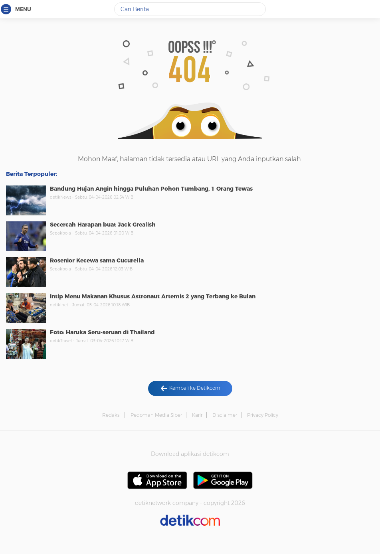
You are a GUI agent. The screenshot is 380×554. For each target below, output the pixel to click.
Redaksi (111, 415)
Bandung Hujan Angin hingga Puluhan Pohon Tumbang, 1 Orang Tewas (151, 188)
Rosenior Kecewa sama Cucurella (97, 260)
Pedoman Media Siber (156, 415)
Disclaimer (224, 415)
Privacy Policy (262, 415)
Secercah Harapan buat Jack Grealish (103, 224)
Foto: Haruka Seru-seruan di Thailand (102, 332)
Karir (197, 415)
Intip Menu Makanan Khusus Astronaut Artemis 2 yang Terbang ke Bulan (152, 296)
